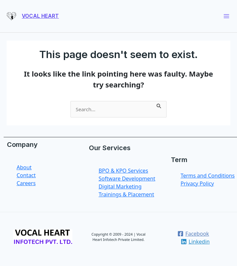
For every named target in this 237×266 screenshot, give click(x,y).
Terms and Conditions (207, 175)
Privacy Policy (197, 183)
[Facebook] (193, 234)
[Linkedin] (195, 242)
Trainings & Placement (126, 194)
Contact (26, 175)
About (24, 167)
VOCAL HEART (40, 16)
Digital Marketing (120, 186)
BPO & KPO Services (123, 170)
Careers (26, 183)
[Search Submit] (159, 105)
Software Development (127, 178)
